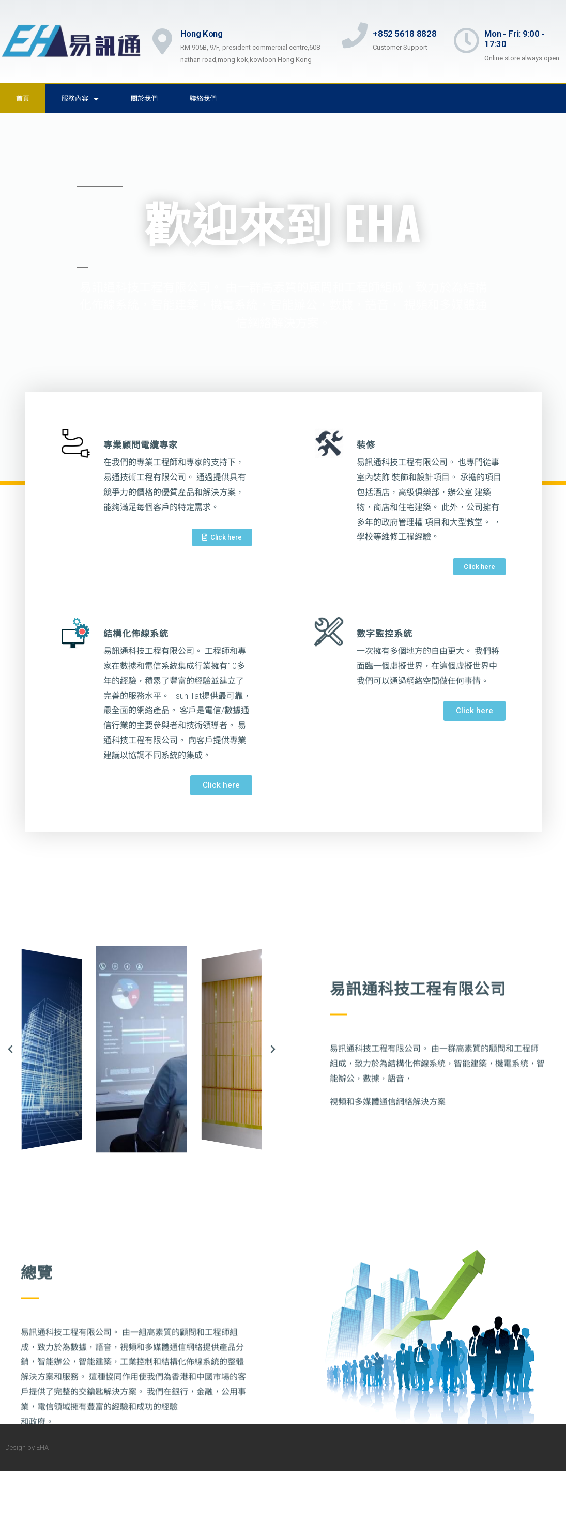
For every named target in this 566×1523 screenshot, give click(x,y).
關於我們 (144, 98)
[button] (222, 537)
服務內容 (80, 99)
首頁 (22, 98)
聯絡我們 (203, 98)
